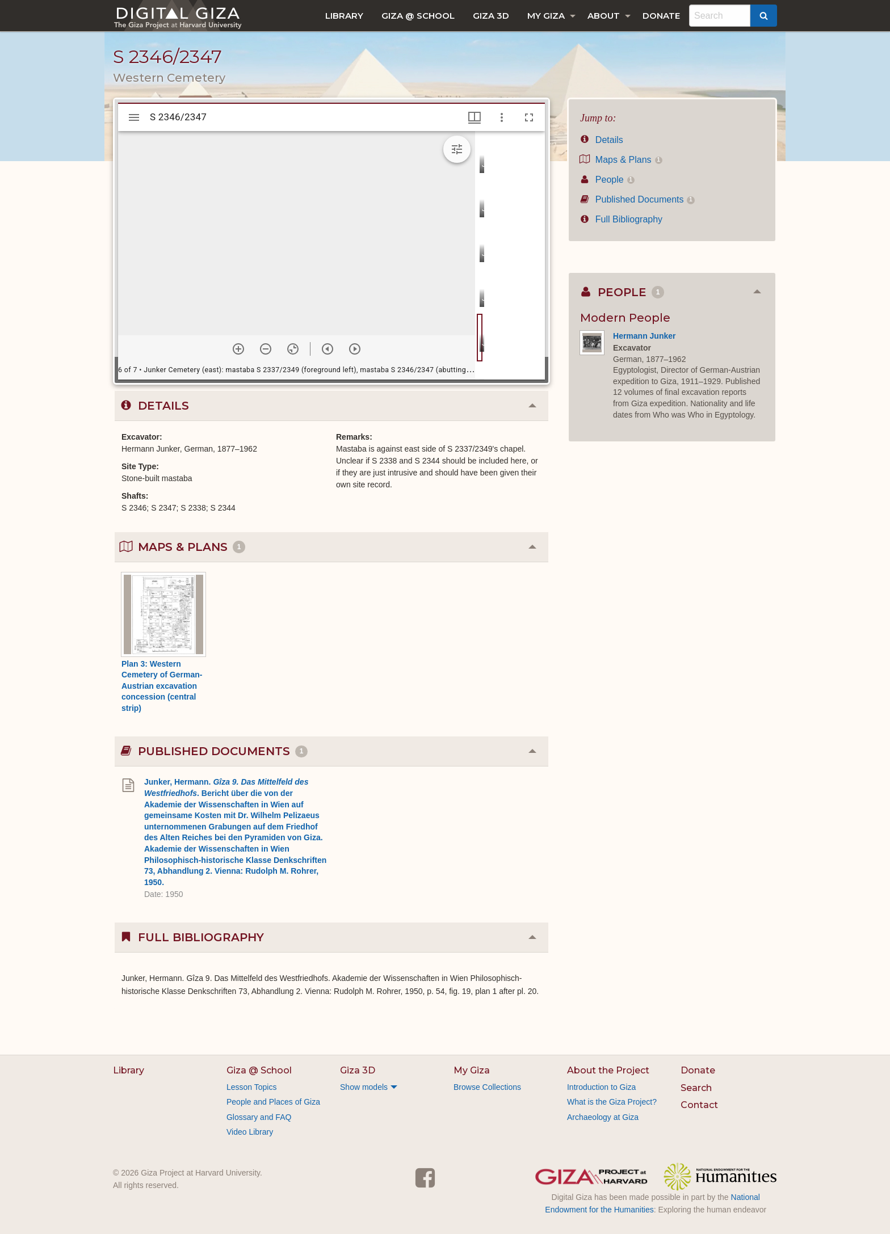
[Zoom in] (238, 349)
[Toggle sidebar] (134, 117)
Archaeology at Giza (603, 1117)
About (603, 15)
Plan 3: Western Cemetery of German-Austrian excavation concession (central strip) (161, 686)
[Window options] (501, 117)
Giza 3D (491, 15)
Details (601, 140)
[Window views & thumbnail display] (474, 117)
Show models (364, 1087)
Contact (699, 1105)
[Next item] (354, 349)
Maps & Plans (621, 160)
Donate (661, 15)
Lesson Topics (251, 1087)
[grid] (510, 255)
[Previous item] (327, 349)
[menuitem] (344, 15)
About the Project (608, 1070)
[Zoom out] (265, 349)
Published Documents (637, 199)
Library (344, 15)
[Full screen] (529, 117)
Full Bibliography (621, 219)
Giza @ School (418, 15)
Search (696, 1088)
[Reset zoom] (293, 349)
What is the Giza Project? (612, 1101)
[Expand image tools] (457, 149)
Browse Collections (487, 1087)
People (607, 179)
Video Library (249, 1131)
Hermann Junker (644, 335)
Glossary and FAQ (258, 1117)
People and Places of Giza (273, 1101)
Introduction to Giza (601, 1087)
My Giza (546, 15)
